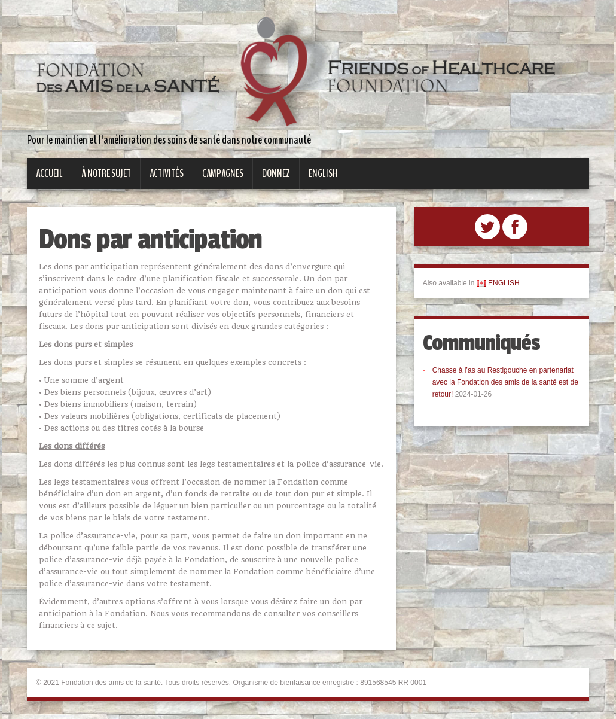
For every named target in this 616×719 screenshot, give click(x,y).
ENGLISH (498, 283)
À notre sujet (106, 173)
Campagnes (222, 173)
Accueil (49, 173)
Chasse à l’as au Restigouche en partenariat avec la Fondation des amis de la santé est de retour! (505, 382)
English (323, 173)
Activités (167, 173)
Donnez (276, 173)
